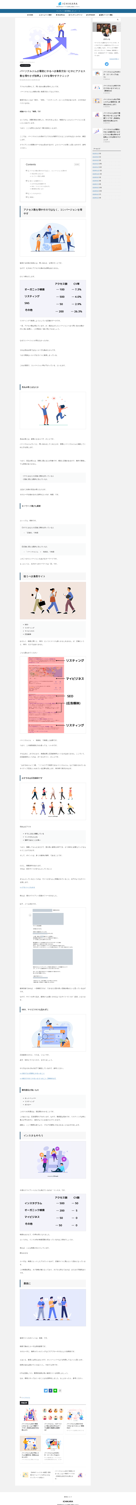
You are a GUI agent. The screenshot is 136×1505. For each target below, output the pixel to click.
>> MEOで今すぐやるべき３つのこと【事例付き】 (38, 1078)
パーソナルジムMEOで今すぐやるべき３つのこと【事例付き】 (75, 1425)
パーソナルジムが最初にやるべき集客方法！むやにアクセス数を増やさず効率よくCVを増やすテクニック (112, 134)
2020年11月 (96, 170)
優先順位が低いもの (37, 188)
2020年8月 (96, 180)
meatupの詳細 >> (114, 59)
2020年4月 (96, 194)
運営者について (68, 1492)
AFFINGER (90, 15)
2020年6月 (96, 187)
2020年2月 (96, 197)
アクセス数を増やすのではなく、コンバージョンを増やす (48, 170)
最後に (32, 197)
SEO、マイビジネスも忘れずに (41, 186)
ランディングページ (75, 15)
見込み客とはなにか (37, 173)
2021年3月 (96, 160)
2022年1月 (96, 153)
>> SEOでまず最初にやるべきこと (32, 1073)
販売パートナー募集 (105, 15)
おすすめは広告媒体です (39, 183)
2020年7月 (96, 184)
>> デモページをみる (27, 887)
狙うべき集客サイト (36, 181)
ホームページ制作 (45, 15)
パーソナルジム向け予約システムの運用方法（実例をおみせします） (30, 1455)
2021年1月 (96, 167)
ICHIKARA (68, 1497)
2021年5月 (96, 157)
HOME (30, 15)
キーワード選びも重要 (38, 176)
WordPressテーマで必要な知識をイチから (68, 1500)
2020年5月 (96, 191)
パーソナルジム (25, 1397)
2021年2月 (96, 163)
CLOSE (77, 164)
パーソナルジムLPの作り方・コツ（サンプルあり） (111, 74)
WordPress (60, 15)
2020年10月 (96, 174)
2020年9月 (96, 177)
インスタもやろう (35, 193)
